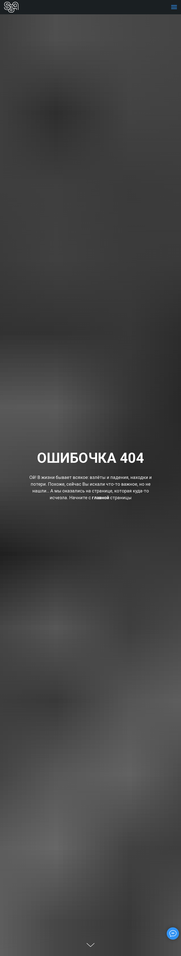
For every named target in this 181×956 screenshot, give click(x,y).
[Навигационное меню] (174, 7)
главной (100, 497)
